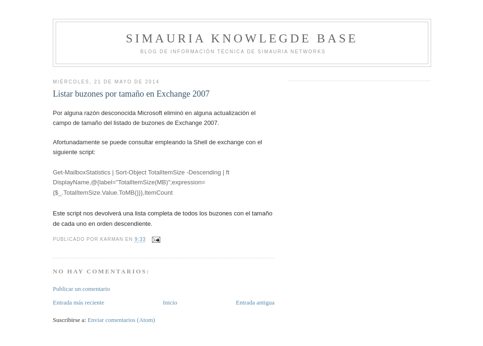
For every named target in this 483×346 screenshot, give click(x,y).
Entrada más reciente (78, 302)
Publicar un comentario (81, 288)
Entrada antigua (255, 302)
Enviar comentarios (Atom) (121, 319)
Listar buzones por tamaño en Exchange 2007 (131, 94)
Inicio (170, 302)
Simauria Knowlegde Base (242, 38)
